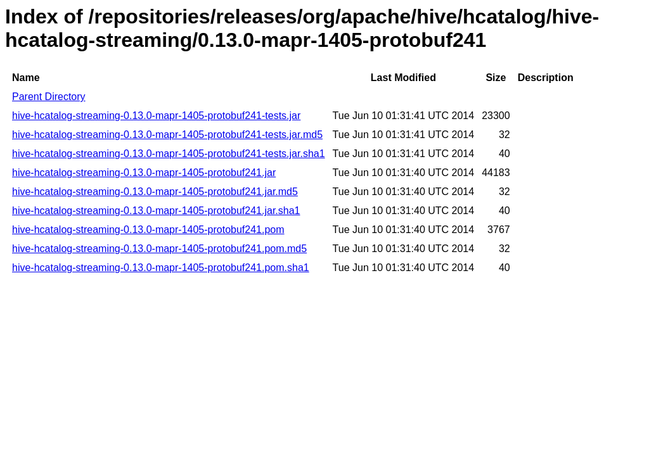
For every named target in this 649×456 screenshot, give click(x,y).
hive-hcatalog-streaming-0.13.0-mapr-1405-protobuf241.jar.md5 (155, 191)
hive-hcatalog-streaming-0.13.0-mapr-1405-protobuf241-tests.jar (156, 115)
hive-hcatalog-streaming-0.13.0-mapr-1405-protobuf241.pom (148, 229)
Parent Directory (49, 96)
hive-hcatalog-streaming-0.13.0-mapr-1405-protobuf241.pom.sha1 (160, 267)
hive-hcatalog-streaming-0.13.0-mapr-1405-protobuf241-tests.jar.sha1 (168, 153)
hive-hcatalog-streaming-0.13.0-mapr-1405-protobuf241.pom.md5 (159, 248)
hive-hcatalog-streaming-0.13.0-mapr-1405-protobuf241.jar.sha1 (156, 210)
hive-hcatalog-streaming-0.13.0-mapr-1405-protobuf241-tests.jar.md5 (167, 134)
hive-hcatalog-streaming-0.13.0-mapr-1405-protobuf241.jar (144, 172)
